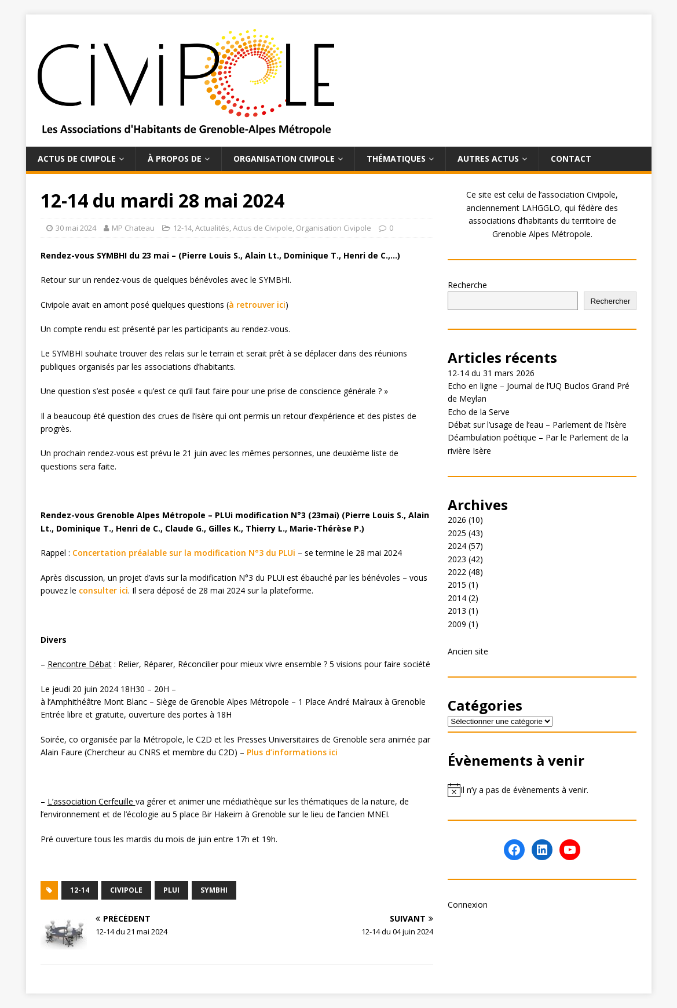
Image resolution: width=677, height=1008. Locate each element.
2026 (457, 519)
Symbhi (214, 890)
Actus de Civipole (77, 158)
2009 (457, 623)
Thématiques (396, 158)
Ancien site (468, 651)
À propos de (175, 158)
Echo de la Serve (479, 411)
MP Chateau (133, 228)
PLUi (171, 890)
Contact (571, 158)
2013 (457, 610)
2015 (457, 584)
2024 (457, 545)
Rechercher (610, 301)
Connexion (468, 904)
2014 (457, 597)
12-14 (182, 228)
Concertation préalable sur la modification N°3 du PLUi (183, 552)
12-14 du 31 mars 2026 (491, 373)
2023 (457, 559)
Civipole (126, 890)
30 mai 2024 (76, 228)
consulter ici (103, 590)
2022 (457, 571)
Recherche (467, 284)
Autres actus (488, 158)
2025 (457, 532)
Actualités (212, 228)
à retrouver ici (257, 304)
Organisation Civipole (284, 158)
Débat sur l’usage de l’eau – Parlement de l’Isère (537, 424)
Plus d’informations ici (292, 752)
